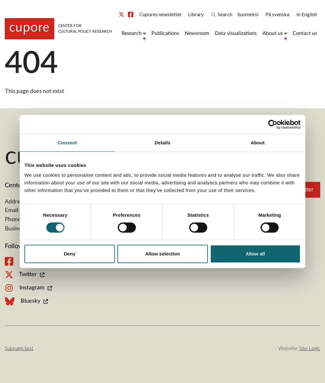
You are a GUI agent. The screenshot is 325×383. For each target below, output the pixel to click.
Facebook (130, 14)
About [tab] (258, 142)
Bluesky (26, 301)
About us (272, 33)
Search (222, 14)
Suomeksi (247, 14)
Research (132, 33)
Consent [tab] (67, 142)
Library (196, 14)
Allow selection (162, 253)
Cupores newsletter (160, 14)
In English (306, 14)
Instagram (28, 288)
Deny (70, 253)
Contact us (305, 33)
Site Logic (309, 348)
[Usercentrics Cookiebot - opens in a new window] (273, 124)
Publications (165, 33)
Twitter (121, 14)
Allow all (255, 253)
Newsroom (197, 33)
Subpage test (19, 348)
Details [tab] (162, 142)
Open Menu (144, 33)
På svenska (277, 14)
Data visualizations (236, 33)
